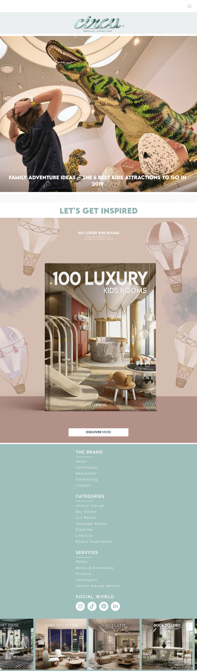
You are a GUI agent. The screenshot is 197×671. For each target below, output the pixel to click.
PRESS (82, 562)
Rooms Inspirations (94, 542)
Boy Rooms (86, 512)
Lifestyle (84, 536)
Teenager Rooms (91, 524)
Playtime (84, 530)
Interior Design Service (98, 586)
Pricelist (84, 574)
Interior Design (90, 506)
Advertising (87, 479)
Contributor (87, 467)
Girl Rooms (86, 518)
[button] (11, 336)
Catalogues (86, 580)
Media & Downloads (95, 568)
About (81, 461)
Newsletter (86, 473)
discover (98, 432)
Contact (83, 485)
